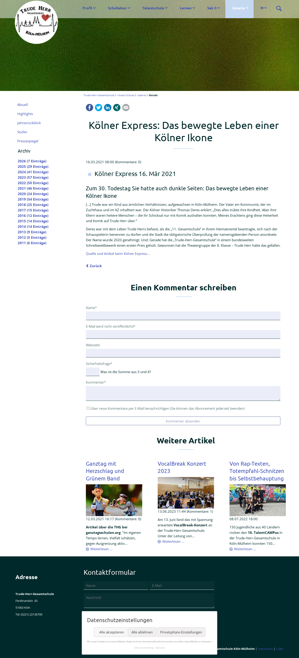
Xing (116, 107)
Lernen (186, 7)
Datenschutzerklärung (143, 647)
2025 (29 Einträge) (33, 166)
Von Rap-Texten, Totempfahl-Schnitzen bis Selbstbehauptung (256, 471)
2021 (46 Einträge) (33, 188)
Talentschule (153, 7)
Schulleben (117, 7)
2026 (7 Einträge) (32, 161)
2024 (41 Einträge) (33, 172)
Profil (87, 7)
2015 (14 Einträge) (33, 221)
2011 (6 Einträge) (32, 243)
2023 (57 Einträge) (33, 177)
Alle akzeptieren (111, 632)
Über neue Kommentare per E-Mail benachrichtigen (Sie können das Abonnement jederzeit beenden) (167, 408)
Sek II (212, 7)
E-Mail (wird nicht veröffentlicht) (110, 326)
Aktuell (22, 104)
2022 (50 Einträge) (33, 183)
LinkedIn (107, 107)
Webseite (93, 345)
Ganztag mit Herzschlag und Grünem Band (105, 471)
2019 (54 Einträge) (33, 199)
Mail (126, 107)
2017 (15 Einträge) (33, 210)
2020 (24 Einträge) (33, 193)
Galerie (238, 7)
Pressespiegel (27, 141)
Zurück (96, 266)
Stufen (22, 132)
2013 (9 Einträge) (32, 232)
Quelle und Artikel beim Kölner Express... (118, 253)
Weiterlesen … (101, 549)
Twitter (98, 107)
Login (280, 649)
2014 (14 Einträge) (33, 226)
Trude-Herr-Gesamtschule (99, 95)
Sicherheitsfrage (99, 363)
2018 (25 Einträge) (33, 204)
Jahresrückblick (29, 123)
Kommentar (96, 381)
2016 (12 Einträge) (33, 215)
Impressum (265, 649)
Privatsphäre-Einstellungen (181, 632)
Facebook (89, 107)
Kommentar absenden (183, 421)
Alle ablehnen (142, 632)
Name (93, 307)
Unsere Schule (125, 95)
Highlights (25, 113)
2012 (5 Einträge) (32, 237)
